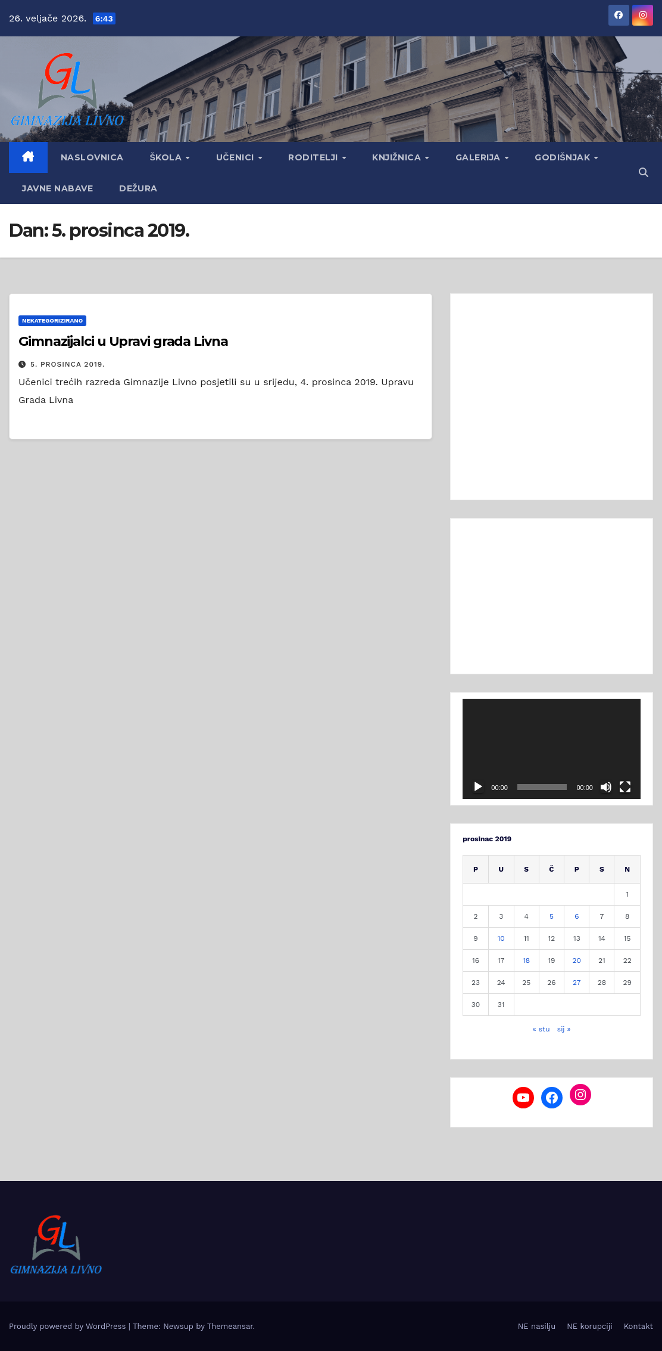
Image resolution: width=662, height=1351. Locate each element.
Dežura (138, 188)
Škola (167, 157)
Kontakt (638, 1326)
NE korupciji (589, 1326)
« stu (541, 1029)
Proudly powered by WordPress (69, 1326)
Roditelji (314, 157)
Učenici (236, 157)
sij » (564, 1029)
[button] (643, 172)
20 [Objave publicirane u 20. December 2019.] (577, 960)
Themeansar (230, 1326)
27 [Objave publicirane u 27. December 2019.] (577, 982)
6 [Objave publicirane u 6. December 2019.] (576, 916)
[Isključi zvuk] (606, 787)
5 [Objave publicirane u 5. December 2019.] (551, 916)
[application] (552, 749)
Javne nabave (57, 188)
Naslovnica (92, 157)
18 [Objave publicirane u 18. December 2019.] (526, 960)
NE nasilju (536, 1326)
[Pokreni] (478, 787)
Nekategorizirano (52, 320)
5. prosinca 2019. (67, 364)
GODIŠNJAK (563, 157)
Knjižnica (398, 157)
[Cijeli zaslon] (625, 787)
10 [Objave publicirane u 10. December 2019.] (501, 938)
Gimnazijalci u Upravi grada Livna (123, 341)
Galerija (479, 157)
